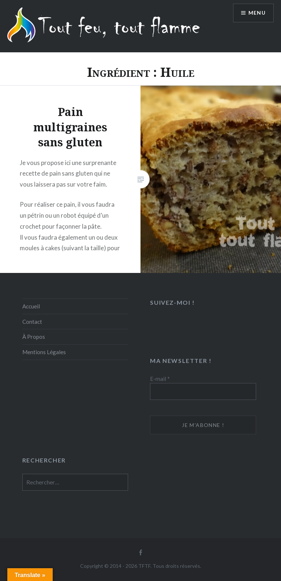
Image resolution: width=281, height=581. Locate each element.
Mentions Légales (44, 352)
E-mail (160, 378)
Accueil (31, 306)
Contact (32, 321)
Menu (257, 13)
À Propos (33, 336)
